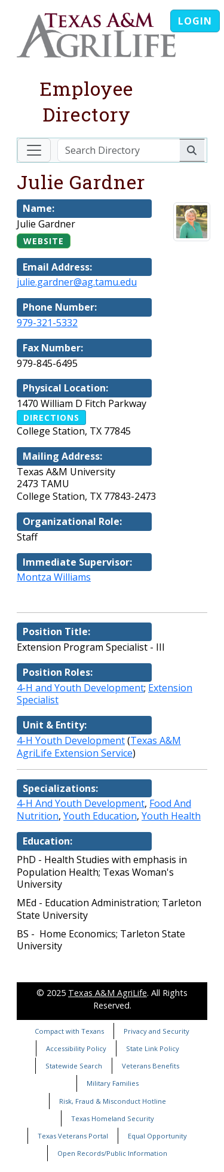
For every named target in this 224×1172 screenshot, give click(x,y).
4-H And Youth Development (81, 803)
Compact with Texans (69, 1031)
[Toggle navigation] (34, 150)
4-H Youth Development (71, 740)
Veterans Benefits (150, 1065)
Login (195, 21)
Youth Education (100, 815)
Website (43, 241)
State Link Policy (152, 1048)
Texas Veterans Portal (73, 1135)
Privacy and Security (156, 1031)
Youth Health (171, 815)
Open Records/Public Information (112, 1153)
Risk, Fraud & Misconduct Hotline (112, 1101)
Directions (51, 417)
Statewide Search (73, 1065)
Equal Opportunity (157, 1135)
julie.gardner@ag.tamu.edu (77, 282)
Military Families (113, 1083)
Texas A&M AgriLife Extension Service (99, 747)
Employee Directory (86, 101)
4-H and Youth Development (80, 687)
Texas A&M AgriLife (107, 992)
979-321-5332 (47, 322)
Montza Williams (54, 577)
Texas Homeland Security (112, 1118)
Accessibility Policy (76, 1048)
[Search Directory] (118, 150)
